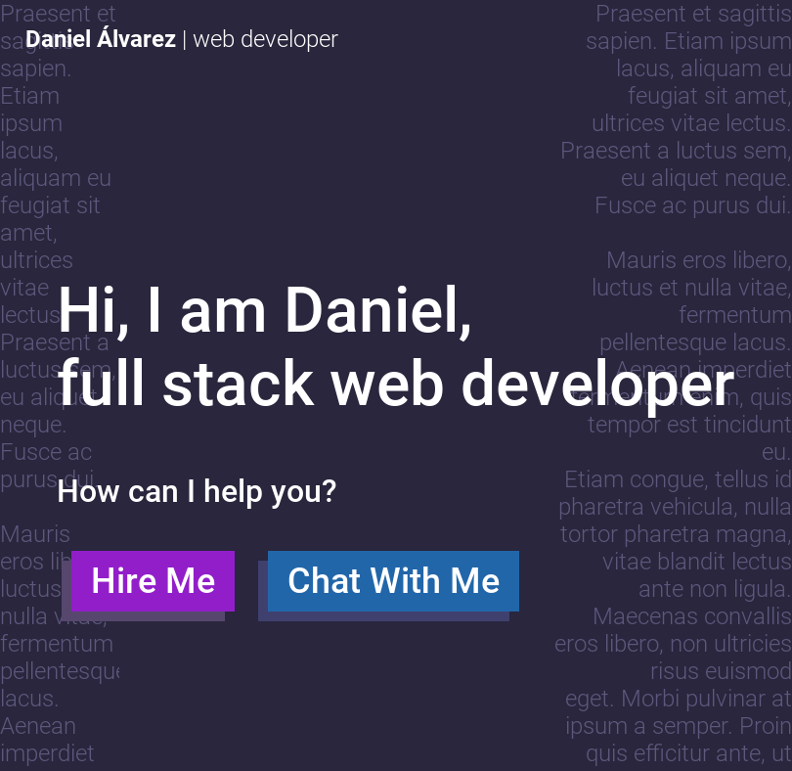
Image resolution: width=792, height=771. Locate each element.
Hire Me (153, 592)
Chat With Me (393, 592)
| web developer (181, 39)
